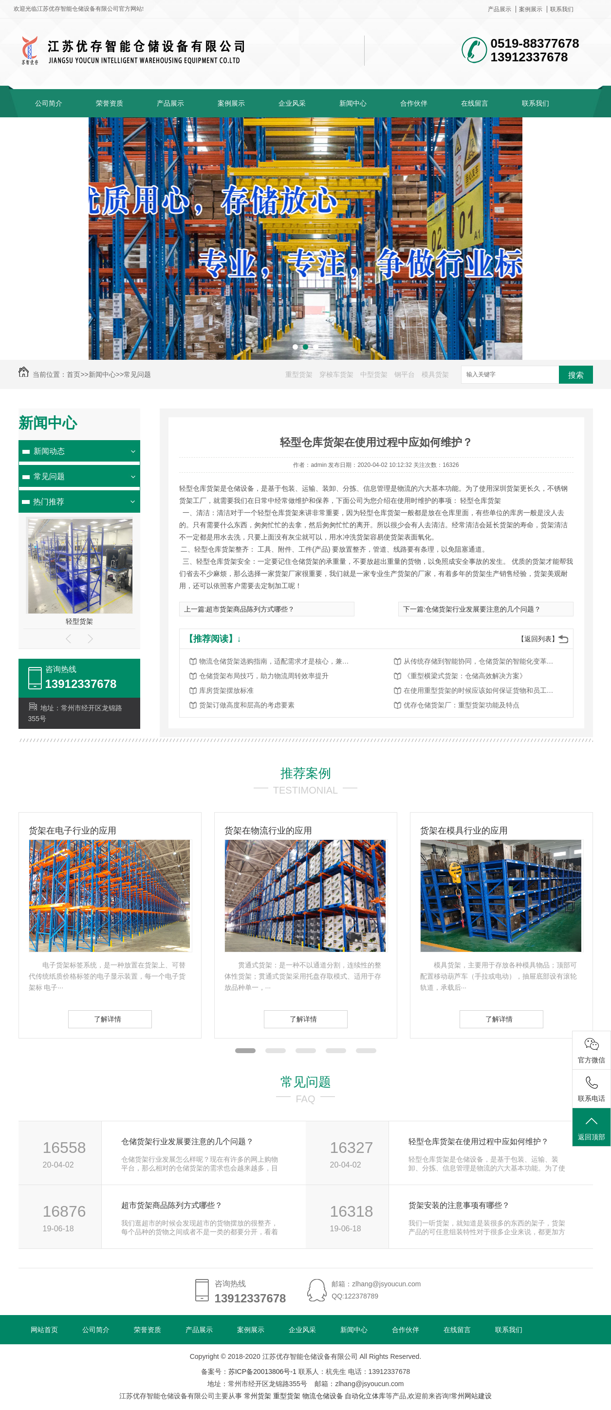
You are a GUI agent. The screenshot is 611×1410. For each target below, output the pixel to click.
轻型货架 (79, 621)
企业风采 (292, 103)
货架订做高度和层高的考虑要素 (247, 705)
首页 (73, 374)
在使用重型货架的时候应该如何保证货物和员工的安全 (481, 690)
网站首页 (44, 1330)
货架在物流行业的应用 (268, 830)
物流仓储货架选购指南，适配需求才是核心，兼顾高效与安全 (277, 661)
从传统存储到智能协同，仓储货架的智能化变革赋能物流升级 (481, 661)
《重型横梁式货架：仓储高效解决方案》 (465, 676)
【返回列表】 (538, 639)
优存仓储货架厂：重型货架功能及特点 (461, 705)
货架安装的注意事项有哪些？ (459, 1205)
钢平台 (404, 374)
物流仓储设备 (322, 1396)
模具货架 (435, 374)
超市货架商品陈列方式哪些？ (250, 609)
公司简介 (48, 103)
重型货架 (299, 374)
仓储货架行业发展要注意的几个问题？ (483, 609)
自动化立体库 (365, 1396)
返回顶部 (592, 1128)
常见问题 (137, 374)
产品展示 (499, 9)
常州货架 (257, 1396)
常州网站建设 (471, 1396)
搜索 (576, 375)
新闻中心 (353, 103)
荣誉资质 (109, 103)
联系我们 (562, 9)
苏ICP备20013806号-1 (262, 1371)
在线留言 (474, 103)
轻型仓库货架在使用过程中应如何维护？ (478, 1141)
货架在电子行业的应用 (72, 830)
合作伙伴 (413, 103)
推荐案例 (305, 773)
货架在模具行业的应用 (464, 830)
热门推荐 (48, 502)
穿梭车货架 (336, 374)
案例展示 (530, 9)
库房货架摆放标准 (226, 690)
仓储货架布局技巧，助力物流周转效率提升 (264, 676)
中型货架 (374, 374)
